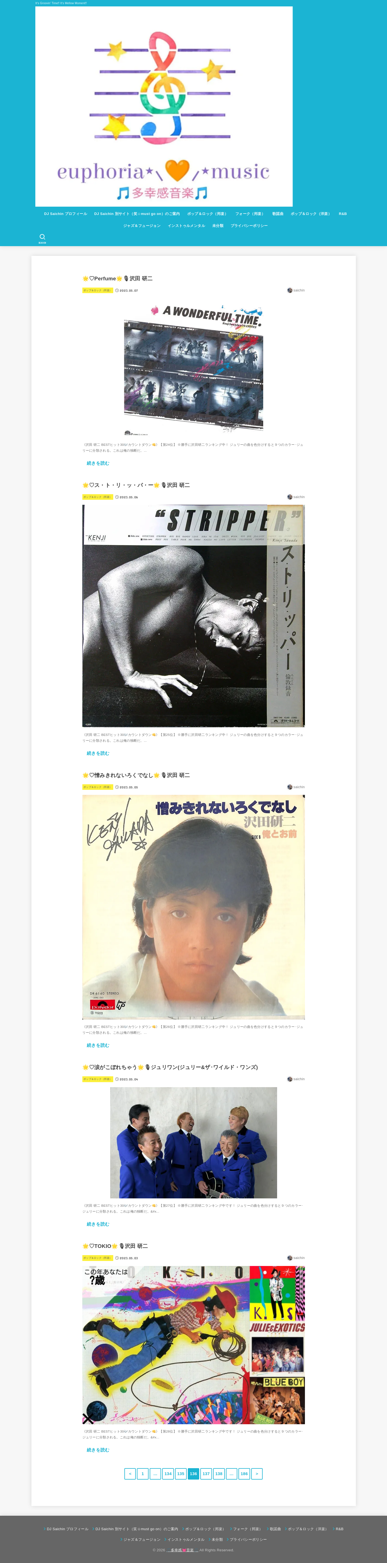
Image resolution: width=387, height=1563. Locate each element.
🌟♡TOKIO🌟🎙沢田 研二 (115, 1246)
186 (244, 1474)
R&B (343, 214)
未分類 (217, 226)
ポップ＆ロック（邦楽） (207, 214)
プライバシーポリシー (249, 226)
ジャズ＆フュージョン (142, 226)
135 (180, 1474)
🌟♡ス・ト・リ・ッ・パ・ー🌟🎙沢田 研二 (136, 485)
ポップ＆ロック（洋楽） (311, 214)
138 (219, 1474)
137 (206, 1474)
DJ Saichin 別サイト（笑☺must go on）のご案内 (137, 214)
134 (168, 1474)
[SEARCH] (42, 239)
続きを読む (98, 463)
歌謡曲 (278, 214)
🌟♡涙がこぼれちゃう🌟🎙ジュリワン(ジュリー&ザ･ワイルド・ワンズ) (170, 1067)
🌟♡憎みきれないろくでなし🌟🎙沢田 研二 (136, 775)
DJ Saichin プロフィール (65, 214)
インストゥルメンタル (186, 226)
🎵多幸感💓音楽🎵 (182, 1550)
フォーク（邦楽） (250, 214)
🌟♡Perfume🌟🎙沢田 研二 (117, 278)
